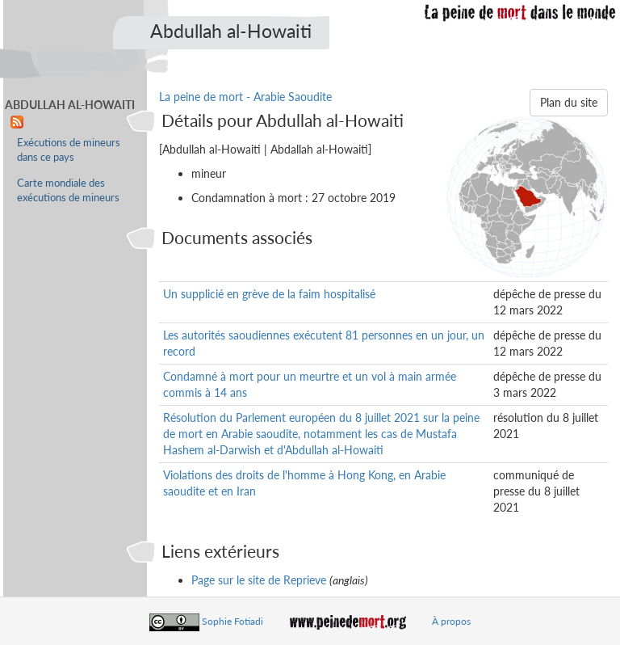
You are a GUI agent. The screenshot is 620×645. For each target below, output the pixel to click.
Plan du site (568, 102)
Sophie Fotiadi (232, 621)
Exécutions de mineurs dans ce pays (68, 150)
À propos (451, 621)
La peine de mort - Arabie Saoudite (245, 96)
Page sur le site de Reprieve (258, 580)
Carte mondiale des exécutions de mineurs (68, 190)
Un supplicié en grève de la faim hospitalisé (269, 294)
